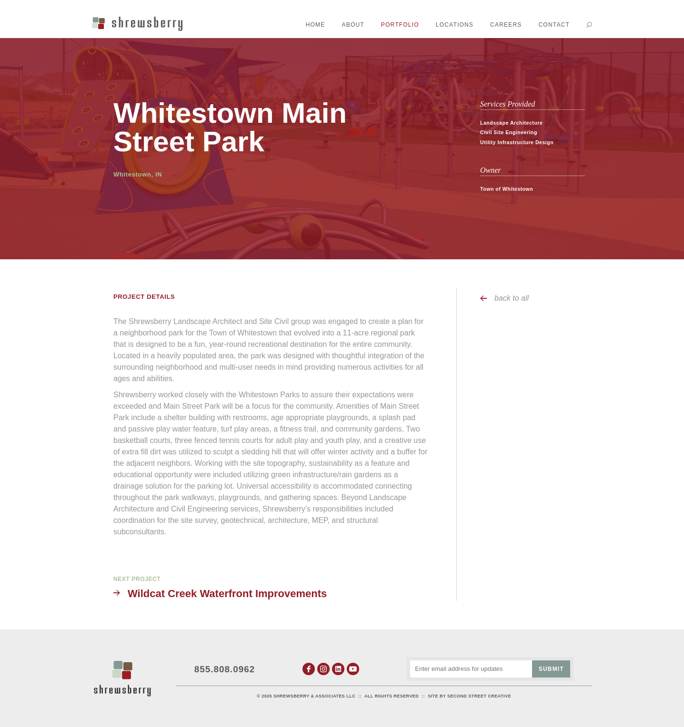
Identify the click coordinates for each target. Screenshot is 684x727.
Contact (554, 24)
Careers (506, 24)
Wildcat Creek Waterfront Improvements (227, 593)
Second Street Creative (479, 696)
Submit (551, 669)
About (353, 24)
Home (315, 24)
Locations (454, 24)
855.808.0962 (224, 669)
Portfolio (400, 24)
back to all (511, 298)
